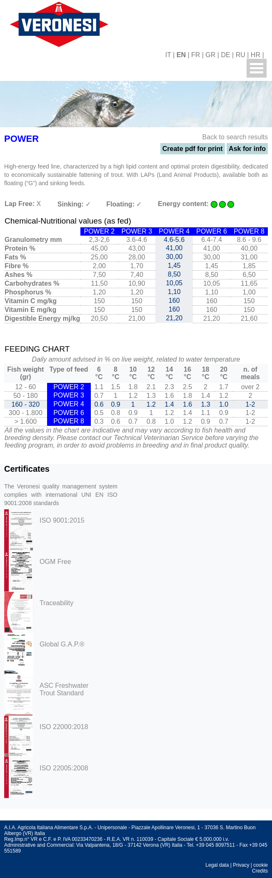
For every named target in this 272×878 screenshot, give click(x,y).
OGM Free (55, 561)
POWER (21, 138)
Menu (257, 68)
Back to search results (235, 137)
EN (181, 54)
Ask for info (247, 148)
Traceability (56, 602)
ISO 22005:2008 (64, 768)
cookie (260, 865)
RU (240, 54)
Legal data (217, 865)
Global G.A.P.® (62, 644)
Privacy (241, 865)
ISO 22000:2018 (64, 726)
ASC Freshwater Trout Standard (64, 689)
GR (210, 54)
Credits (260, 871)
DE (225, 54)
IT (168, 54)
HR (255, 54)
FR (195, 54)
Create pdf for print (192, 148)
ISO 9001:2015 (62, 520)
